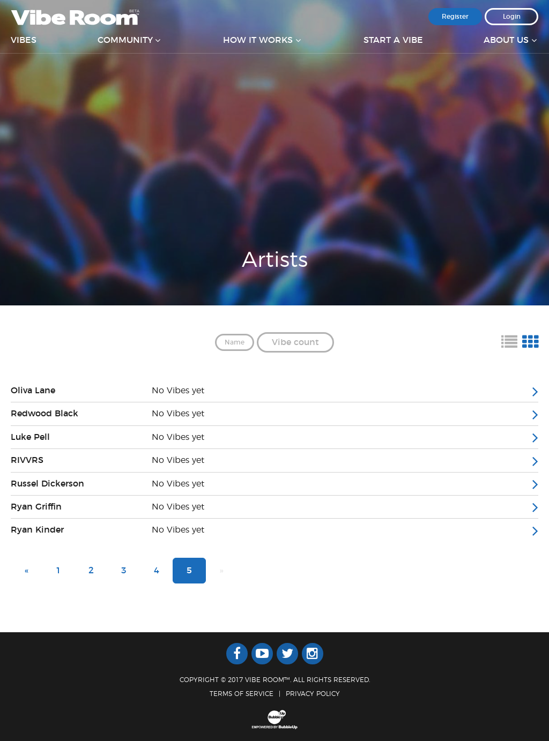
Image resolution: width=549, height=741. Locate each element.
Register (455, 16)
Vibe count (295, 342)
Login (512, 16)
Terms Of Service (241, 694)
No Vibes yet (178, 390)
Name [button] (234, 342)
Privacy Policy (313, 694)
